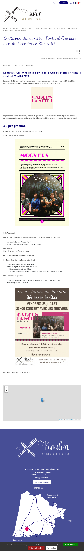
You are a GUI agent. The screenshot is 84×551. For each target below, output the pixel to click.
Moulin (15, 28)
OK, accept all (71, 545)
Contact (63, 2)
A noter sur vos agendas (44, 28)
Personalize (51, 548)
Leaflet (61, 419)
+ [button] (6, 387)
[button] (4, 2)
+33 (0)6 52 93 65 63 (42, 478)
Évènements (26, 28)
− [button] (6, 390)
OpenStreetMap (69, 419)
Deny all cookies (36, 548)
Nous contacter (42, 482)
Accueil (5, 28)
